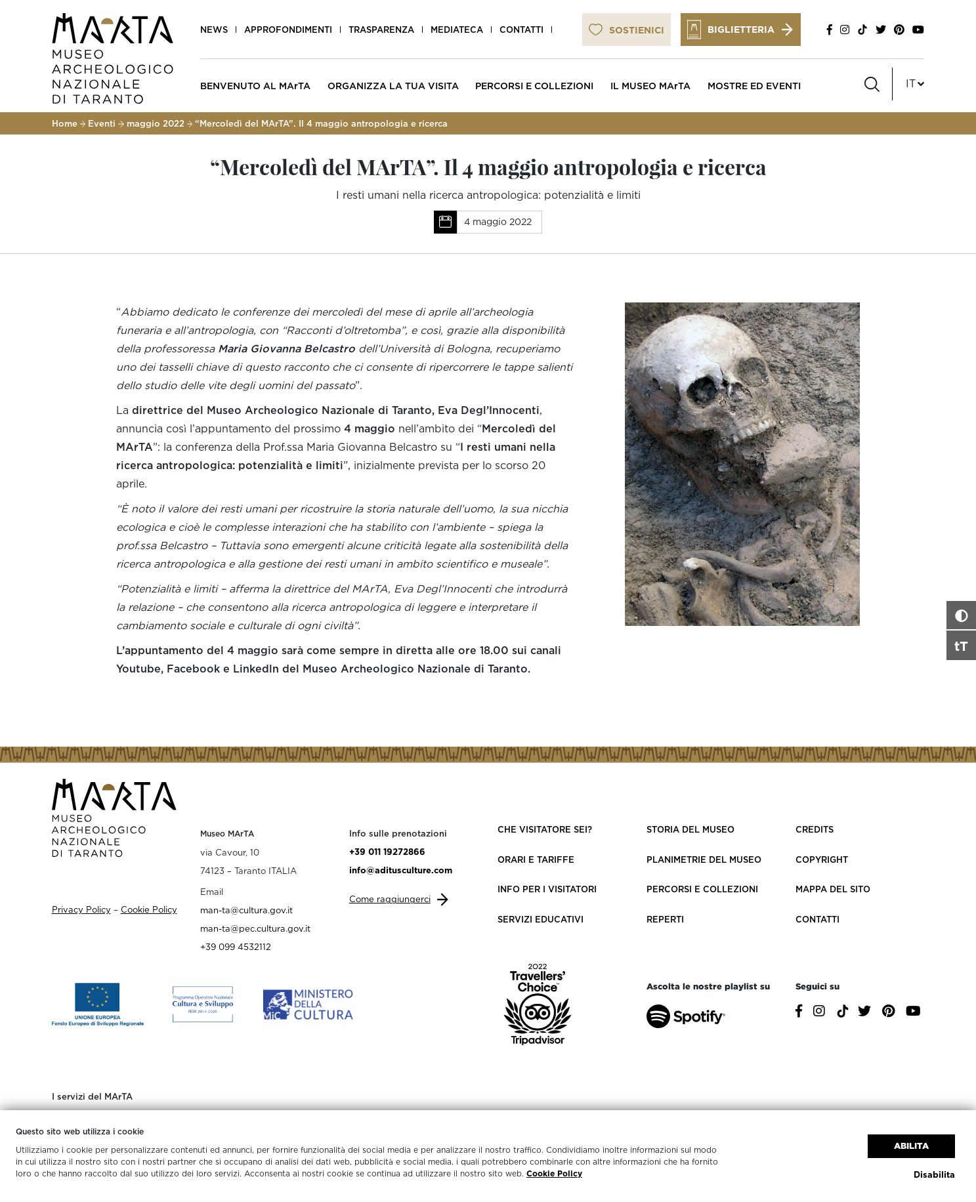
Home (64, 123)
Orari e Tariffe (536, 859)
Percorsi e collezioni (702, 889)
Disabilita (934, 1174)
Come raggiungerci (390, 898)
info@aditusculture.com (400, 870)
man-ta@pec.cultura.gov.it (255, 928)
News (214, 29)
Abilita (911, 1146)
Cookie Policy (554, 1173)
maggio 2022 (155, 123)
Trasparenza (381, 29)
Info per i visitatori (547, 889)
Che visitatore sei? (545, 829)
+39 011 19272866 (387, 851)
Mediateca (457, 29)
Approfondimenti (288, 29)
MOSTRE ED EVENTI (754, 86)
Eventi (102, 123)
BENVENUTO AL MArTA (255, 86)
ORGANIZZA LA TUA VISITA (393, 86)
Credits (815, 829)
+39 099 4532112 (235, 946)
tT (961, 645)
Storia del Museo (690, 829)
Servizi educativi (540, 919)
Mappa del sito (833, 889)
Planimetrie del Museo (704, 859)
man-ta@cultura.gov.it (246, 910)
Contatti (521, 29)
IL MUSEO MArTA (650, 86)
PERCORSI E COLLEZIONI (534, 86)
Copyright (822, 859)
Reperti (665, 919)
